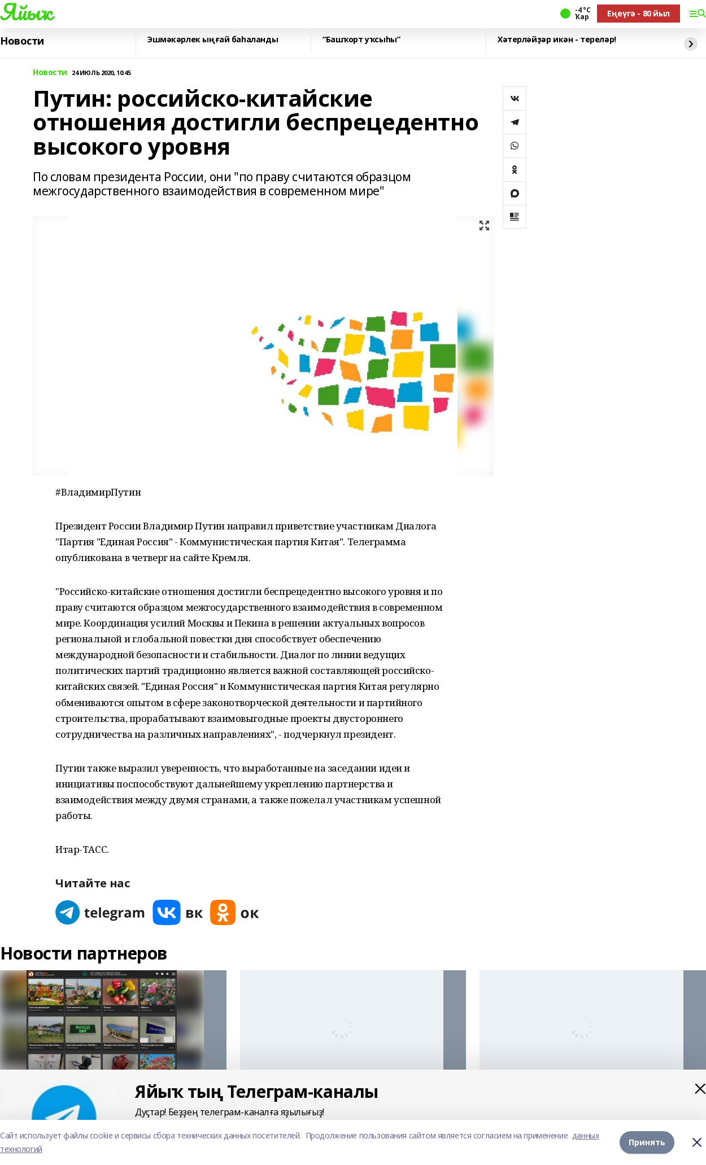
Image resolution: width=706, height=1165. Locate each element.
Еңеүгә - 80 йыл (638, 13)
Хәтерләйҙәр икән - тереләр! (557, 40)
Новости (22, 41)
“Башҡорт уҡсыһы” (361, 40)
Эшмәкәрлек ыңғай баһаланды (212, 40)
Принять (647, 1142)
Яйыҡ (25, 12)
